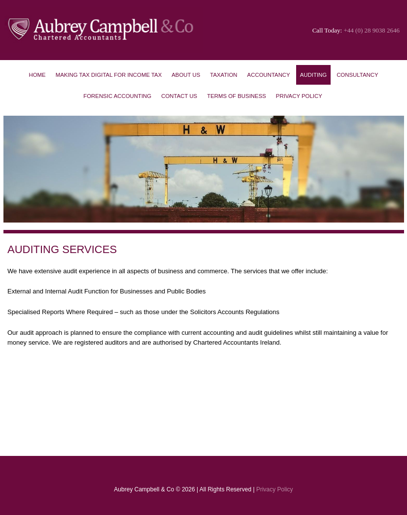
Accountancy (268, 75)
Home (37, 75)
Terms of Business (236, 96)
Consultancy (357, 75)
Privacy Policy (299, 96)
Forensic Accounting (117, 96)
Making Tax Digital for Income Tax (109, 75)
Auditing (313, 75)
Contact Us (179, 96)
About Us (185, 75)
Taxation (223, 75)
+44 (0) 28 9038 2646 (372, 30)
